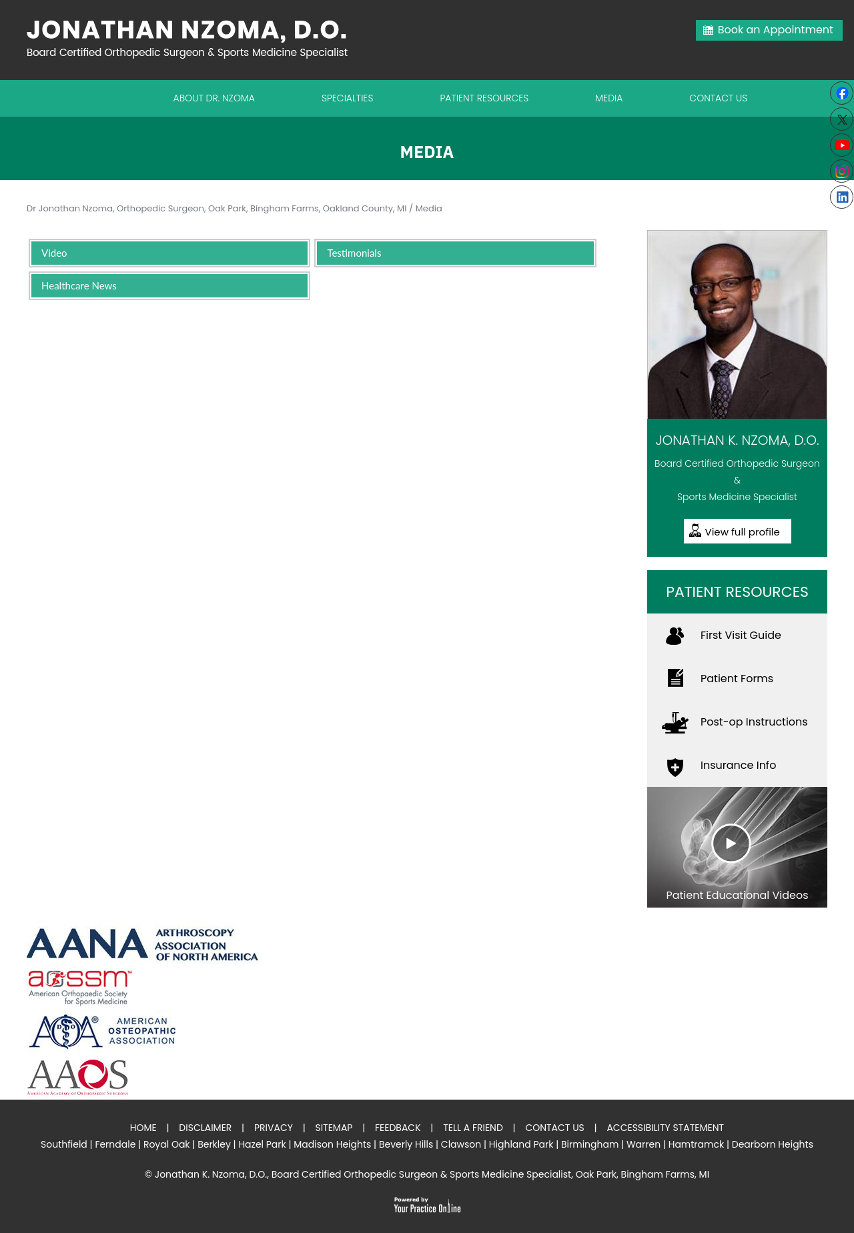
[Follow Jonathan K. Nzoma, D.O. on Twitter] (841, 119)
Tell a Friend (473, 1127)
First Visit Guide (741, 635)
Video (54, 253)
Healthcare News (79, 285)
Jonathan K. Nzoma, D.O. (737, 440)
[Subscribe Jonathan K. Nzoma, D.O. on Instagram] (841, 171)
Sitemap (333, 1127)
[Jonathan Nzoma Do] (194, 38)
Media (608, 98)
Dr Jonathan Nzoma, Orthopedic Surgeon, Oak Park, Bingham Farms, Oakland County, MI (217, 208)
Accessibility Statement (665, 1127)
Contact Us (718, 98)
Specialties (348, 98)
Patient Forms (737, 678)
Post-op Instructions (754, 722)
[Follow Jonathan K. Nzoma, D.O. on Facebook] (841, 93)
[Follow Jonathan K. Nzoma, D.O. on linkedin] (841, 197)
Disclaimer (205, 1127)
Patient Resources (484, 98)
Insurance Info (738, 765)
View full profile (742, 532)
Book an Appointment (775, 29)
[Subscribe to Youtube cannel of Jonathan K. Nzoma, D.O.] (841, 145)
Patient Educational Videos (737, 895)
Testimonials (354, 253)
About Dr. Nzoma (214, 98)
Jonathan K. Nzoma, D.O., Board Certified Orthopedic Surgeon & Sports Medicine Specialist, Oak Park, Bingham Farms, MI (432, 1174)
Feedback (398, 1127)
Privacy (273, 1127)
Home (143, 1127)
